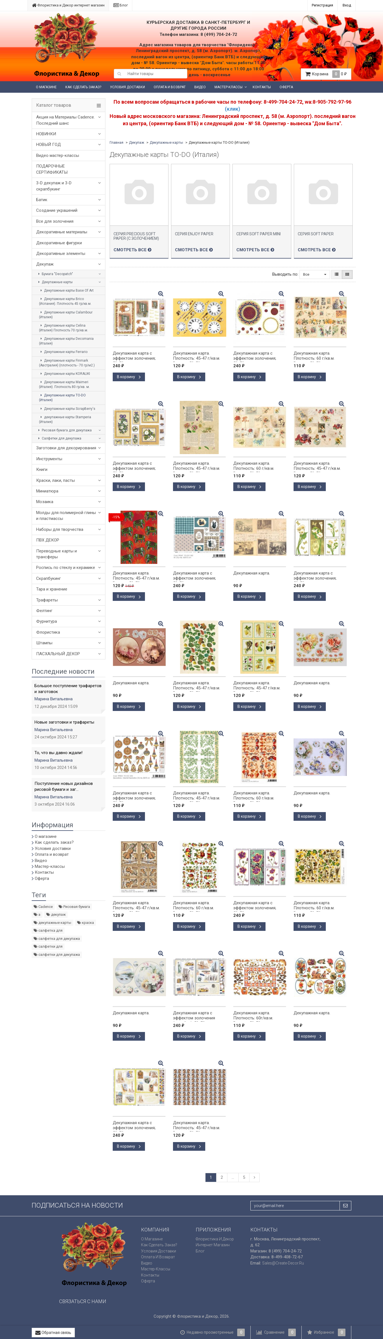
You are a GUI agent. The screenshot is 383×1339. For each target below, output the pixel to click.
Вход (347, 5)
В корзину (129, 377)
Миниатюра (47, 491)
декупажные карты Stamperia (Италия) (65, 419)
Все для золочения (54, 221)
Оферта (286, 87)
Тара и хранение (51, 589)
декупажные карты (52, 922)
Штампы (44, 642)
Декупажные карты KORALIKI (64, 374)
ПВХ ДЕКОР (47, 540)
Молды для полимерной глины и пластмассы (66, 515)
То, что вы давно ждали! (58, 752)
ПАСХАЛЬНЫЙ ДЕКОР (58, 653)
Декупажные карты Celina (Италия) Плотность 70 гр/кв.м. (63, 328)
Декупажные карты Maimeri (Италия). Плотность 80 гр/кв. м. (64, 384)
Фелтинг (44, 610)
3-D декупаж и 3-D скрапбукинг (53, 185)
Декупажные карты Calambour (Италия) (66, 314)
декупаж (56, 914)
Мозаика (44, 501)
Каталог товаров (53, 105)
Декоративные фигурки (59, 242)
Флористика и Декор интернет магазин (68, 5)
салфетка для (48, 930)
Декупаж (45, 264)
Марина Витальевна (53, 698)
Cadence (43, 907)
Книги (41, 469)
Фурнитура (46, 621)
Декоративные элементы (60, 253)
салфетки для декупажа (57, 954)
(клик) (232, 109)
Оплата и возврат (170, 87)
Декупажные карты (55, 282)
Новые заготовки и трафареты (64, 722)
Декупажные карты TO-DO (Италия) (62, 397)
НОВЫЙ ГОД (48, 144)
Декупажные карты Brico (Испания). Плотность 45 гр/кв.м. (65, 301)
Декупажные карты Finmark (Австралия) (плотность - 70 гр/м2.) (67, 363)
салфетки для (48, 946)
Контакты (262, 87)
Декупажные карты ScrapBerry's (67, 409)
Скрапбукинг (48, 578)
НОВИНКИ (46, 133)
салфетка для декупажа (57, 938)
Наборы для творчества (59, 529)
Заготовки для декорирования (66, 447)
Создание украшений (56, 210)
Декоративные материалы (61, 231)
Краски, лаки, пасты (55, 480)
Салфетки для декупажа (59, 438)
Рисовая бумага (74, 907)
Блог (120, 5)
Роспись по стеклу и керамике (65, 567)
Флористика (48, 632)
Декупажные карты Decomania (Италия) (66, 341)
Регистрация (322, 5)
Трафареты (47, 600)
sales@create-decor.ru (283, 1263)
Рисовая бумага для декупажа (64, 430)
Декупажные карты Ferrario (63, 352)
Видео (200, 87)
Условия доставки (127, 87)
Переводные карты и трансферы (56, 553)
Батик (41, 199)
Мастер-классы (228, 87)
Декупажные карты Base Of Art (66, 290)
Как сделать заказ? (83, 87)
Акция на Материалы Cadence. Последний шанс (65, 120)
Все (314, 274)
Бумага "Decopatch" (55, 274)
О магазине (46, 87)
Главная (116, 142)
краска (85, 922)
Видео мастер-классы (57, 155)
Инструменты (49, 458)
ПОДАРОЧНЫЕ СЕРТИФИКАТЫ (52, 169)
